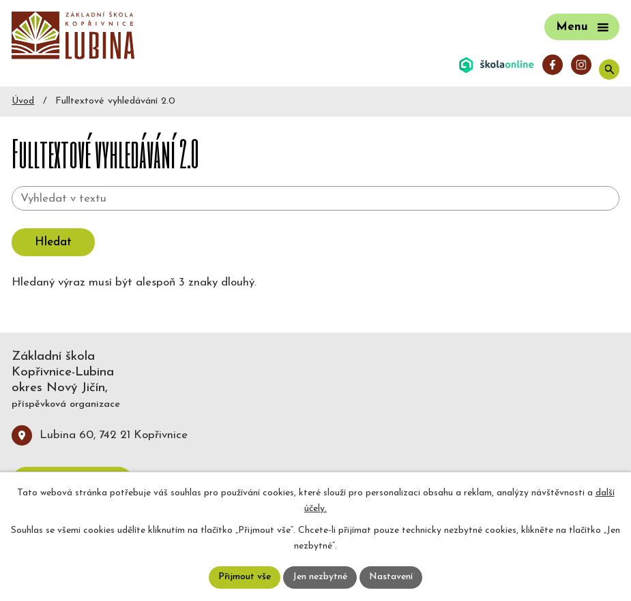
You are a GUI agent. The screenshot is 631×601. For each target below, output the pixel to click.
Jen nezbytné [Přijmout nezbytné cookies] (320, 577)
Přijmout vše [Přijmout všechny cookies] (243, 577)
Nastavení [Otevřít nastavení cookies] (392, 577)
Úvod (23, 101)
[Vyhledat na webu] (315, 198)
